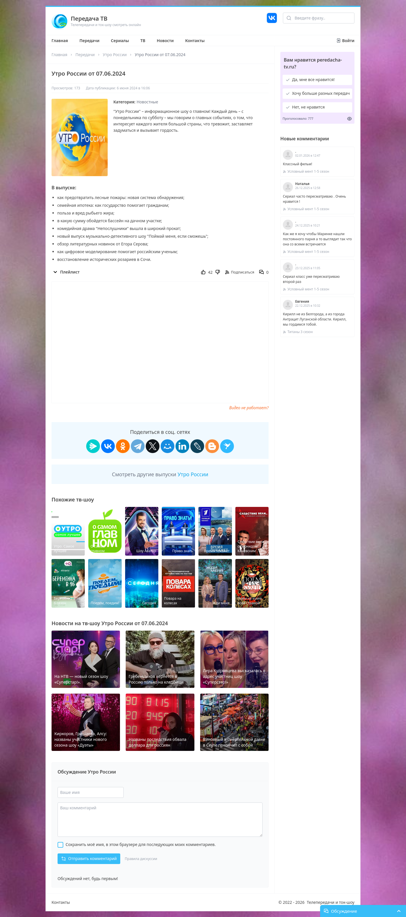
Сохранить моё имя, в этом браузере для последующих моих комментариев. (141, 844)
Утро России (115, 54)
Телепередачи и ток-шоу (330, 902)
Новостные (147, 102)
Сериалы (120, 40)
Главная (60, 40)
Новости (165, 40)
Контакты (195, 40)
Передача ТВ (89, 18)
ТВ (142, 40)
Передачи (89, 40)
